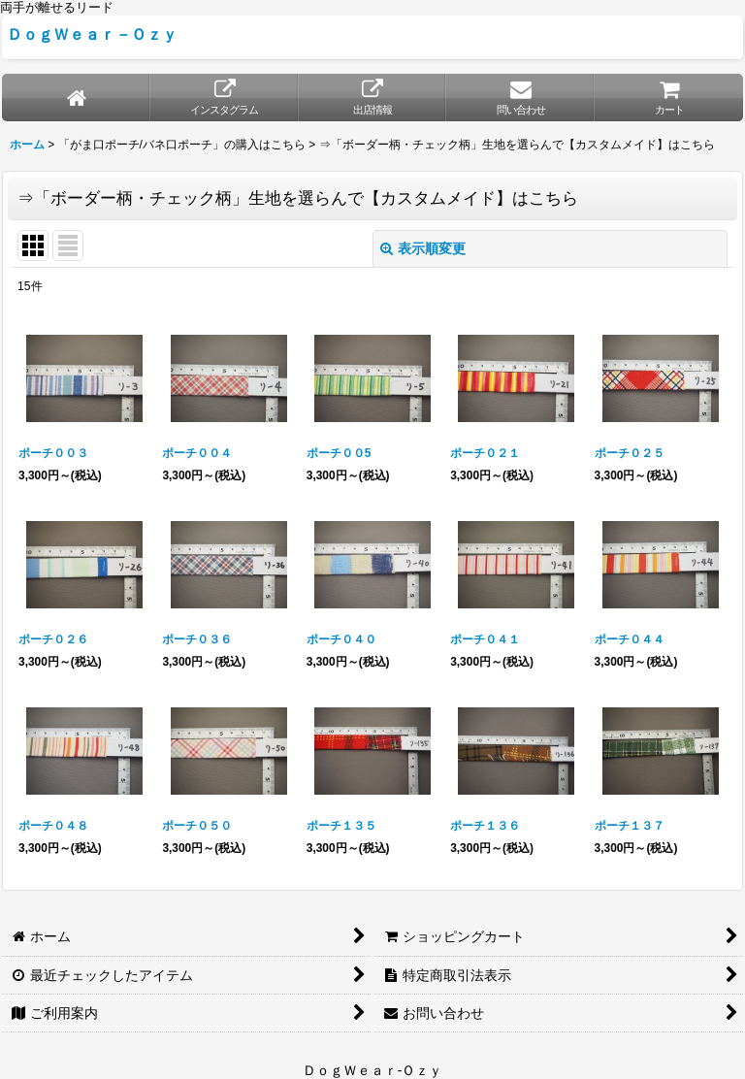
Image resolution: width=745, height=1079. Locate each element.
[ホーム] (76, 97)
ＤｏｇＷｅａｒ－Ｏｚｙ (92, 34)
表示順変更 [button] (423, 248)
